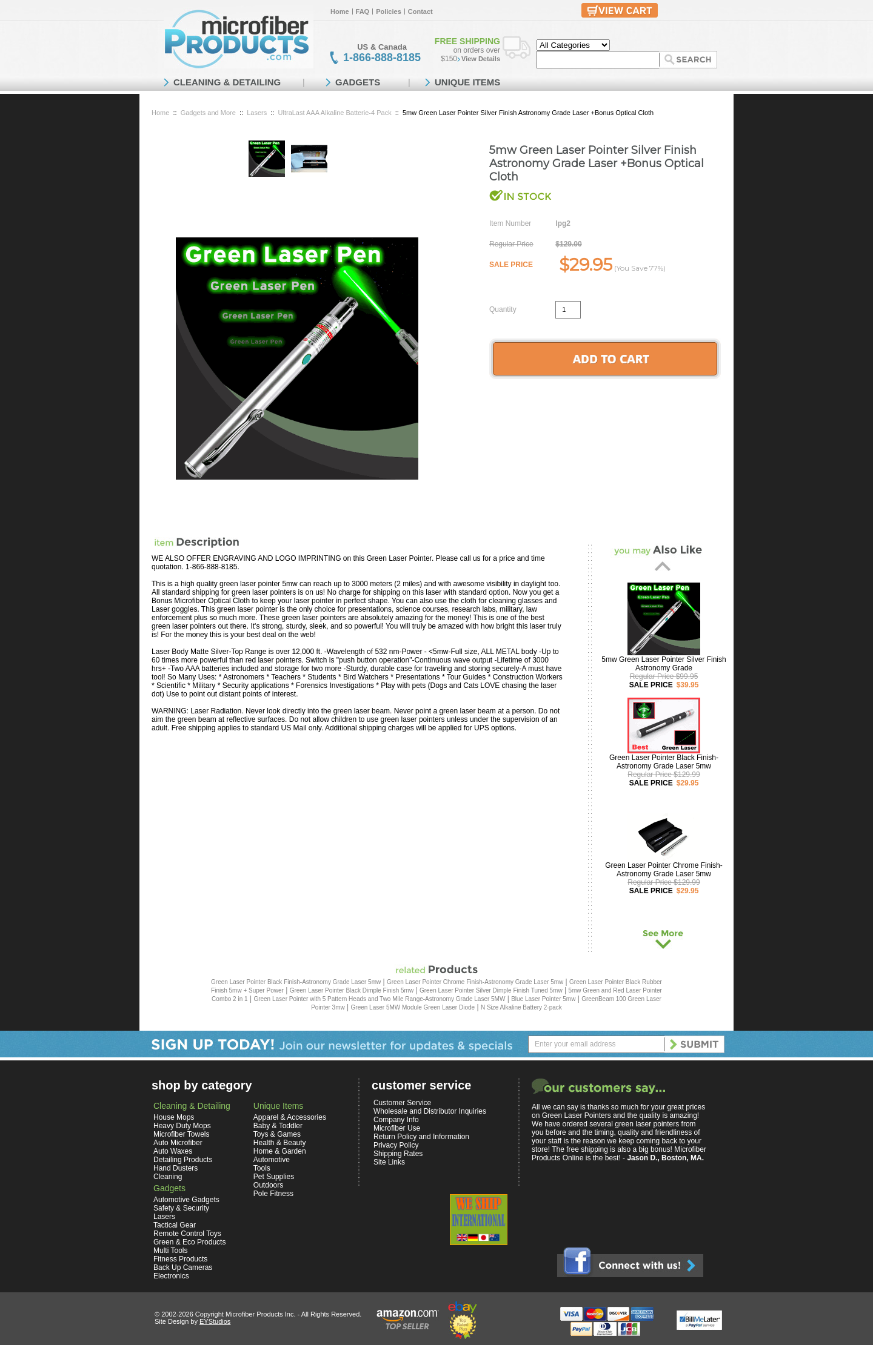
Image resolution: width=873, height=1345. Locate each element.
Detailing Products (182, 1159)
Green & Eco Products (189, 1242)
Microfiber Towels (181, 1134)
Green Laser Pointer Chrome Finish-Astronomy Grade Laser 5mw (663, 869)
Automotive (271, 1159)
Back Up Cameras (182, 1267)
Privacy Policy (396, 1145)
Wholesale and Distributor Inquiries (429, 1111)
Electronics (171, 1276)
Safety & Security (181, 1208)
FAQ (363, 11)
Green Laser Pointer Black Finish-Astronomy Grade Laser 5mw (663, 761)
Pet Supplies (273, 1176)
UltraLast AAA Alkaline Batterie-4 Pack (335, 112)
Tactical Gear (174, 1225)
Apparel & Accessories (289, 1117)
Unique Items (278, 1106)
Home (339, 11)
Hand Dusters (175, 1168)
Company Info (396, 1119)
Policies (388, 11)
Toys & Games (277, 1134)
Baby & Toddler (278, 1126)
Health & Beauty (279, 1142)
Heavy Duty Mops (182, 1126)
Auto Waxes (172, 1151)
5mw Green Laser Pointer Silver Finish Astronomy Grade (663, 663)
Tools (261, 1168)
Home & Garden (279, 1151)
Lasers (257, 112)
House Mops (173, 1117)
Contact (420, 11)
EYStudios (214, 1321)
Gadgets (169, 1188)
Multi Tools (170, 1250)
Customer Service (402, 1103)
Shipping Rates (398, 1153)
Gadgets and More (208, 112)
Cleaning (167, 1176)
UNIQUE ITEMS (467, 82)
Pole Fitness (273, 1193)
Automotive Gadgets (186, 1199)
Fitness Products (180, 1259)
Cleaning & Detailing (191, 1106)
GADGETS (357, 82)
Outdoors (268, 1185)
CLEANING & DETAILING (227, 82)
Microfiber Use (396, 1128)
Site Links (389, 1162)
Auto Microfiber (177, 1142)
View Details (480, 58)
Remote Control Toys (187, 1233)
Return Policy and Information (421, 1136)
